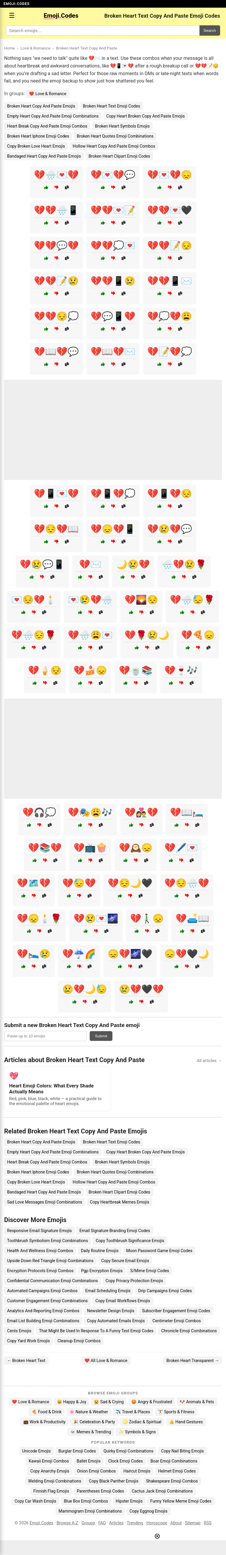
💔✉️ (90, 564)
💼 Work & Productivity (44, 1421)
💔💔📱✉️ (169, 281)
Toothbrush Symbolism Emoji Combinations (47, 1240)
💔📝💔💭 (169, 351)
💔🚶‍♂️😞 (147, 918)
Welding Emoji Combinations (54, 1481)
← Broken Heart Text (26, 1360)
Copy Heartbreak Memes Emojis (119, 1202)
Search (210, 30)
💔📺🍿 (90, 848)
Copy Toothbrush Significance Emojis (130, 1240)
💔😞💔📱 (113, 529)
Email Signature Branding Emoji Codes (114, 1230)
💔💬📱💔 (113, 316)
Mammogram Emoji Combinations (90, 1511)
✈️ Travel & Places (133, 1411)
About (176, 1523)
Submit (101, 1036)
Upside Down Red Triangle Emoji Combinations (50, 1260)
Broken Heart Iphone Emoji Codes (38, 136)
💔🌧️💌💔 (56, 175)
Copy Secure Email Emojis (125, 1260)
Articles (116, 1523)
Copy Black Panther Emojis (113, 1481)
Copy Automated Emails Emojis (116, 1320)
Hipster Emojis (129, 1501)
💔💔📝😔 (169, 245)
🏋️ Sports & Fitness (176, 1411)
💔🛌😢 (33, 954)
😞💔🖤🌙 (186, 954)
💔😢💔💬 (169, 529)
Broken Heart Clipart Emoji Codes (119, 156)
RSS (208, 1523)
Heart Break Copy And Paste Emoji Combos (47, 126)
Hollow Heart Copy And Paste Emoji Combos (114, 146)
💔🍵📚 (136, 670)
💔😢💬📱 (42, 564)
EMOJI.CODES (17, 4)
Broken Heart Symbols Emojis (122, 126)
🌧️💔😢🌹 (184, 564)
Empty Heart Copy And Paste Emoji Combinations (53, 116)
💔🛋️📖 (192, 918)
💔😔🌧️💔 (186, 883)
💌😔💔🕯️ (33, 600)
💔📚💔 (45, 848)
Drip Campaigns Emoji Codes (165, 1290)
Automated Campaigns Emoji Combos (42, 1290)
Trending (135, 1523)
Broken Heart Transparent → (192, 1360)
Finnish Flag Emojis (51, 1491)
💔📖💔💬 (56, 351)
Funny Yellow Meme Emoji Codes (180, 1501)
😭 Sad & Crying (109, 1401)
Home (9, 48)
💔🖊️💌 (181, 848)
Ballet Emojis (89, 1461)
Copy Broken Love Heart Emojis (36, 146)
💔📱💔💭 (113, 493)
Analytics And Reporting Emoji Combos (43, 1310)
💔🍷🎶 (181, 670)
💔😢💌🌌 (95, 918)
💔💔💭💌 (113, 245)
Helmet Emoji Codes (177, 1471)
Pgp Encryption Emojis (101, 1270)
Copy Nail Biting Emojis (182, 1451)
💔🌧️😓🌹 (192, 600)
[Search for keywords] (102, 30)
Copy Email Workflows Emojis (122, 1300)
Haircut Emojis (136, 1471)
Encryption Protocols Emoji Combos (40, 1270)
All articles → (209, 1060)
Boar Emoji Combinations (173, 1461)
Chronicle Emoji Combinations (189, 1330)
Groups (88, 1523)
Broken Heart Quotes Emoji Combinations (115, 136)
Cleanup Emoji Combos (79, 1340)
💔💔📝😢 (56, 281)
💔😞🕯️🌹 (39, 918)
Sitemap (193, 1523)
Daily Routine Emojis (100, 1250)
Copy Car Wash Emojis (35, 1501)
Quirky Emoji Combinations (128, 1451)
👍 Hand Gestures (186, 1421)
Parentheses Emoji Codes (100, 1491)
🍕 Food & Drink (46, 1411)
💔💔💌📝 (113, 210)
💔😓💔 (79, 883)
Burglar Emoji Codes (77, 1451)
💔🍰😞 (90, 670)
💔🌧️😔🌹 (33, 635)
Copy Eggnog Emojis (149, 1511)
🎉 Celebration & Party (94, 1421)
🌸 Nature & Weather (88, 1411)
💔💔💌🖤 (169, 210)
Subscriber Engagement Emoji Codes (176, 1310)
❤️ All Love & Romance (105, 1360)
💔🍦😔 (45, 670)
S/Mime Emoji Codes (149, 1270)
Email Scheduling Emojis (107, 1290)
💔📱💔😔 (169, 493)
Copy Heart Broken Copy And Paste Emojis (145, 116)
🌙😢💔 (133, 564)
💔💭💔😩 (169, 316)
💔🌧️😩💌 (90, 635)
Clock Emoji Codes (125, 1461)
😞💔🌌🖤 (130, 954)
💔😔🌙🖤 (130, 883)
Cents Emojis (19, 1330)
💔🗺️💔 (33, 883)
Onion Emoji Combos (96, 1471)
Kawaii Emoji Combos (49, 1461)
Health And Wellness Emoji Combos (40, 1250)
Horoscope (156, 1523)
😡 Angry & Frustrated (151, 1401)
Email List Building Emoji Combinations (43, 1320)
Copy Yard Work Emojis (28, 1340)
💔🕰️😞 (136, 848)
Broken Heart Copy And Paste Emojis (41, 106)
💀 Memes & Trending (90, 1431)
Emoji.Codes (41, 1523)
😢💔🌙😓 (84, 989)
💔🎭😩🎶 (90, 812)
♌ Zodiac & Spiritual (142, 1421)
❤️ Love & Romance (47, 93)
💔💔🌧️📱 (56, 210)
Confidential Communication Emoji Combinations (52, 1280)
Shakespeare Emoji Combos (172, 1481)
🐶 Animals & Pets (197, 1401)
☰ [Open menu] (12, 15)
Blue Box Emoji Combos (86, 1501)
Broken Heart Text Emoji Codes (111, 106)
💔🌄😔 (141, 600)
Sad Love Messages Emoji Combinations (44, 1202)
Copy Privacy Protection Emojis (134, 1280)
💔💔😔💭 (56, 316)
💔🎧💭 (39, 812)
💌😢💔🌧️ (90, 600)
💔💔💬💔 (56, 245)
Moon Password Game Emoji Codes (159, 1250)
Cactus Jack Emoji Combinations (162, 1491)
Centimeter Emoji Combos (177, 1320)
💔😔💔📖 (56, 529)
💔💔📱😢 (113, 281)
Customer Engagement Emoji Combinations (47, 1300)
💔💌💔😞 (169, 175)
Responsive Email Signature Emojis (39, 1230)
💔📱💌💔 (56, 493)
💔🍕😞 (198, 635)
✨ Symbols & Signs (137, 1431)
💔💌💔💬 (113, 175)
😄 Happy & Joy (71, 1401)
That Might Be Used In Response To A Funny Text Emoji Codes (96, 1330)
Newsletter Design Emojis (110, 1310)
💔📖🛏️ (187, 812)
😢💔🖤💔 (141, 989)
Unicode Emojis (36, 1451)
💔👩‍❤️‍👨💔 (141, 812)
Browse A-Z (67, 1523)
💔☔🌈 (79, 954)
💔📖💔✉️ (113, 351)
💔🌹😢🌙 (147, 635)
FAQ (102, 1523)
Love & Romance (35, 48)
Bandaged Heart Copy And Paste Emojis (44, 156)
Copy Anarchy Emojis (49, 1471)
